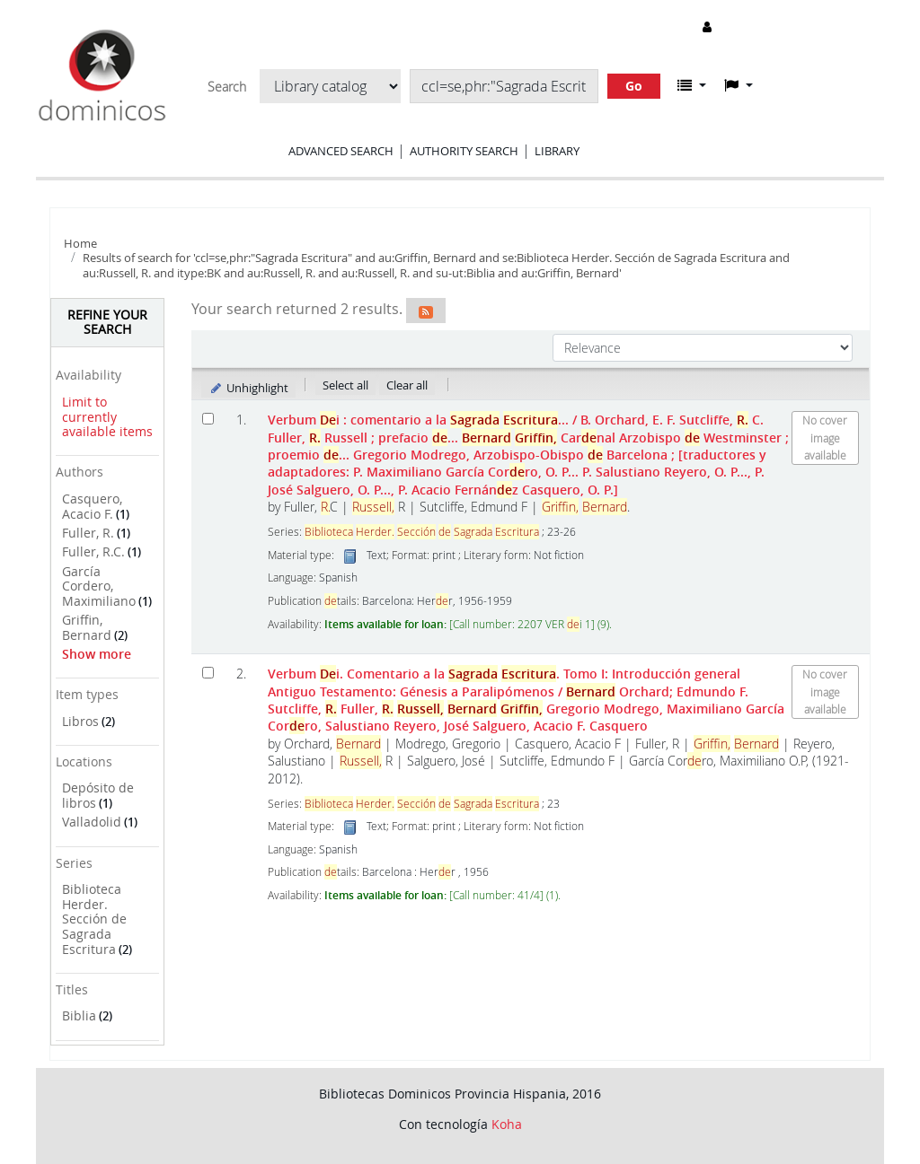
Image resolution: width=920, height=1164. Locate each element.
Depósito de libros (98, 795)
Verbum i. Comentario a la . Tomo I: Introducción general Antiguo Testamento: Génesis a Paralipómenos (526, 699)
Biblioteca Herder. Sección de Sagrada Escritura (94, 919)
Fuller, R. (88, 532)
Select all (345, 385)
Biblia (79, 1015)
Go (633, 85)
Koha (506, 1124)
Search (227, 87)
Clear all (407, 385)
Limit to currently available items (107, 416)
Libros (80, 721)
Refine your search (107, 322)
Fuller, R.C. (93, 551)
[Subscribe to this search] (426, 310)
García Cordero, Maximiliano (99, 586)
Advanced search (341, 151)
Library (557, 151)
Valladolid (91, 821)
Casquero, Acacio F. (92, 506)
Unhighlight (248, 388)
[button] (691, 85)
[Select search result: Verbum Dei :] (208, 418)
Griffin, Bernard (86, 627)
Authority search (464, 151)
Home (80, 243)
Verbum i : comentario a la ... (528, 454)
